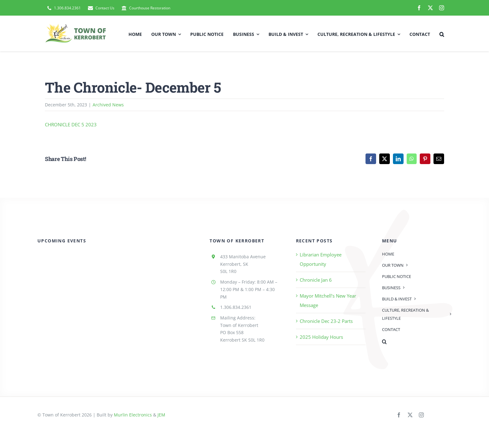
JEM (161, 415)
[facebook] (419, 7)
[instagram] (441, 7)
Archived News (108, 105)
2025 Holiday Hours (321, 337)
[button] (441, 33)
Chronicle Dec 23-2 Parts (326, 321)
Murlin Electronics (133, 415)
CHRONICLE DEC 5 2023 (71, 124)
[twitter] (430, 7)
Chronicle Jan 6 (316, 280)
